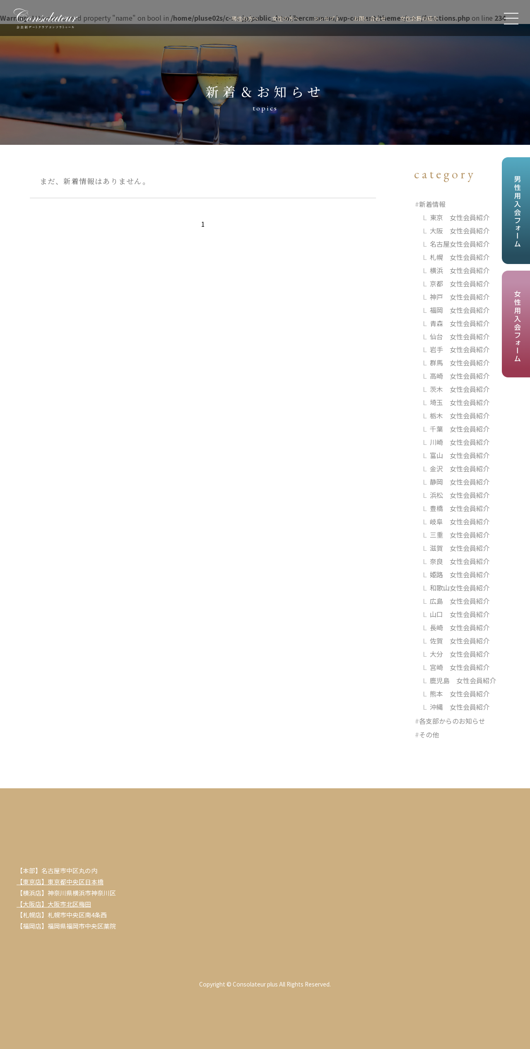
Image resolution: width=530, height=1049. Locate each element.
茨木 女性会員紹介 (459, 389)
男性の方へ (223, 18)
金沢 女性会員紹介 (459, 468)
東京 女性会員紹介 (459, 217)
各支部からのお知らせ (452, 721)
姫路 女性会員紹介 (459, 574)
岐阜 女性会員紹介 (459, 521)
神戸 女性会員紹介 (459, 297)
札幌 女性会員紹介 (459, 257)
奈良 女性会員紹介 (459, 561)
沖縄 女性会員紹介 (459, 707)
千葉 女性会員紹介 (459, 429)
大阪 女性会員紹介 (459, 230)
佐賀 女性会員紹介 (459, 641)
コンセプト (313, 18)
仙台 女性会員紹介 (459, 336)
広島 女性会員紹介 (459, 601)
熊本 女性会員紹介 (459, 694)
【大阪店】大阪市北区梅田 (54, 904)
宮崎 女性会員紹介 (459, 667)
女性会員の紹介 (416, 18)
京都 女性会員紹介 (459, 283)
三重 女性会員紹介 (459, 535)
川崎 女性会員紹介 (459, 442)
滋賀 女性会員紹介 (459, 548)
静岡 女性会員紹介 (459, 482)
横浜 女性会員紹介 (459, 270)
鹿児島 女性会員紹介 (463, 680)
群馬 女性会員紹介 (459, 362)
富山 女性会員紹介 (459, 455)
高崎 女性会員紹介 (459, 376)
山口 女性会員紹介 (459, 614)
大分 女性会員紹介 (459, 654)
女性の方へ (268, 18)
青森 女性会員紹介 (459, 323)
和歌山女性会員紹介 (459, 588)
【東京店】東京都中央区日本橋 (60, 881)
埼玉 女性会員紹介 (459, 402)
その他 (429, 734)
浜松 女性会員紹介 (459, 495)
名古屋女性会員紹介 (459, 244)
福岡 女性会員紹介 (459, 310)
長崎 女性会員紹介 (459, 627)
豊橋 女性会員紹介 (459, 508)
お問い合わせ (361, 18)
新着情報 (432, 204)
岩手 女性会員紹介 (459, 349)
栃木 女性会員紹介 (459, 415)
